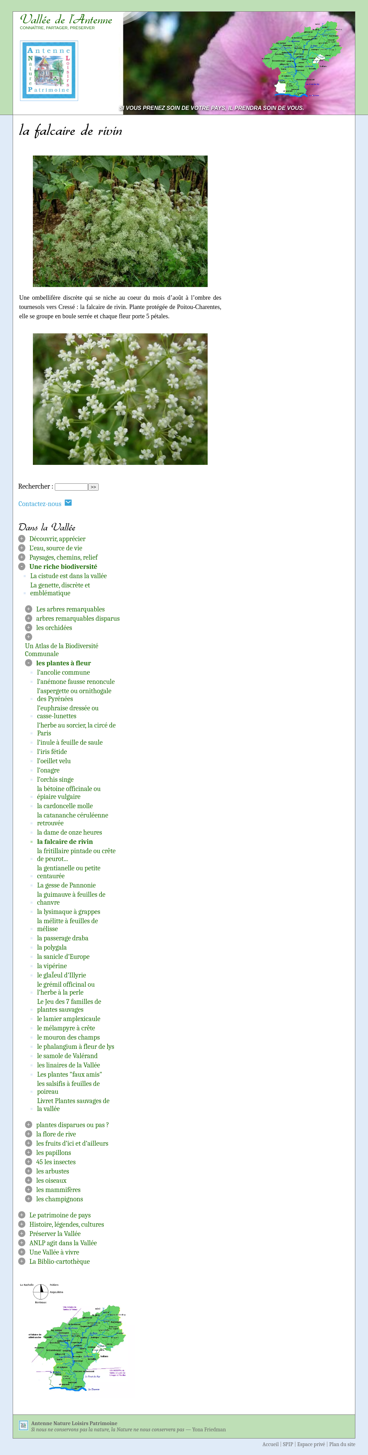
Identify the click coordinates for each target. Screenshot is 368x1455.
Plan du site (342, 1444)
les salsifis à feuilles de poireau (68, 1088)
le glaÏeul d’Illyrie (61, 975)
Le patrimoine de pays (60, 1215)
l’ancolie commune (63, 672)
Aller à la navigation (324, 7)
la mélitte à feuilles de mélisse (67, 925)
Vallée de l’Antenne (66, 19)
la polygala (52, 947)
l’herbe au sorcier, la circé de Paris (76, 729)
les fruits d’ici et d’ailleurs (72, 1143)
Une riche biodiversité (63, 567)
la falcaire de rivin (65, 842)
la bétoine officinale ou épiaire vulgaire (69, 793)
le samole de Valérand (67, 1056)
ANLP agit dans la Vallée (63, 1243)
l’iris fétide (52, 752)
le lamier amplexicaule (68, 1019)
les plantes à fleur (63, 663)
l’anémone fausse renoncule (76, 682)
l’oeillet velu (54, 761)
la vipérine (52, 966)
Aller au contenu (264, 7)
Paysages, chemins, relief (63, 557)
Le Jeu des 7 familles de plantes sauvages (69, 1005)
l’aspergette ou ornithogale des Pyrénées (74, 695)
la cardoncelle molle (65, 806)
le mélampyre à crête (66, 1028)
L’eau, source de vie (55, 548)
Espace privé (311, 1444)
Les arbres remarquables (70, 609)
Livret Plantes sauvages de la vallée (73, 1105)
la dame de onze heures (69, 832)
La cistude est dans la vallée (68, 576)
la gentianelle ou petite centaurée (68, 872)
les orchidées (54, 628)
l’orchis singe (55, 779)
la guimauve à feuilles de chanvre (71, 898)
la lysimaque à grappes (68, 912)
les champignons (59, 1199)
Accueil (270, 1444)
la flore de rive (56, 1134)
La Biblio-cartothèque (59, 1261)
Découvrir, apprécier (57, 539)
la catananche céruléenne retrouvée (72, 819)
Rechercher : (35, 486)
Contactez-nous (45, 503)
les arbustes (52, 1171)
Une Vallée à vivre (54, 1252)
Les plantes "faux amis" (69, 1074)
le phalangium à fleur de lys (75, 1047)
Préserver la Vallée (55, 1234)
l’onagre (48, 770)
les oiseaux (51, 1180)
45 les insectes (56, 1162)
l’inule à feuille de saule (69, 742)
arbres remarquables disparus (78, 618)
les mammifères (58, 1190)
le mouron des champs (68, 1037)
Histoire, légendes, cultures (66, 1224)
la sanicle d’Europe (63, 957)
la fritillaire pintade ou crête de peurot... (76, 855)
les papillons (53, 1153)
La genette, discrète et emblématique (60, 589)
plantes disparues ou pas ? (72, 1125)
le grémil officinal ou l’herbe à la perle (66, 988)
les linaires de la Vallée (68, 1065)
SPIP (288, 1444)
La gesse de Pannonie (66, 885)
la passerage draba (62, 938)
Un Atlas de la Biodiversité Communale (61, 650)
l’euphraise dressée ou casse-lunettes (68, 712)
